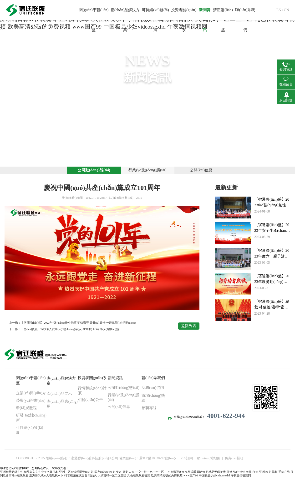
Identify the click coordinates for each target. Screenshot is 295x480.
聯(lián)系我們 (153, 379)
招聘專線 (149, 409)
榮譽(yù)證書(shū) (31, 402)
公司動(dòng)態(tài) (94, 171)
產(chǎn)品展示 (59, 395)
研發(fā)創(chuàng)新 (31, 419)
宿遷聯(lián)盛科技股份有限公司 (94, 460)
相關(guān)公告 (90, 401)
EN (278, 10)
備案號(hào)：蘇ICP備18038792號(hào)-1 (148, 460)
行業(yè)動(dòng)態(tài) (147, 171)
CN (286, 10)
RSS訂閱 (186, 460)
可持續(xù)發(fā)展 (29, 431)
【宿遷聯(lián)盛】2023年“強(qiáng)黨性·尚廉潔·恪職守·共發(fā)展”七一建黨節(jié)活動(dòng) (79, 325)
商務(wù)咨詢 (153, 389)
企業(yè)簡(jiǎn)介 (31, 395)
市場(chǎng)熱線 (153, 399)
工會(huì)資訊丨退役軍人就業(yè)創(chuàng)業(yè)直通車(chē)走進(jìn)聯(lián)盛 (70, 331)
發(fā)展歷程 (26, 409)
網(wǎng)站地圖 (208, 460)
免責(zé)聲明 (234, 460)
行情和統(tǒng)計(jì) (92, 392)
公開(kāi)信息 (201, 171)
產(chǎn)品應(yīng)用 (62, 405)
